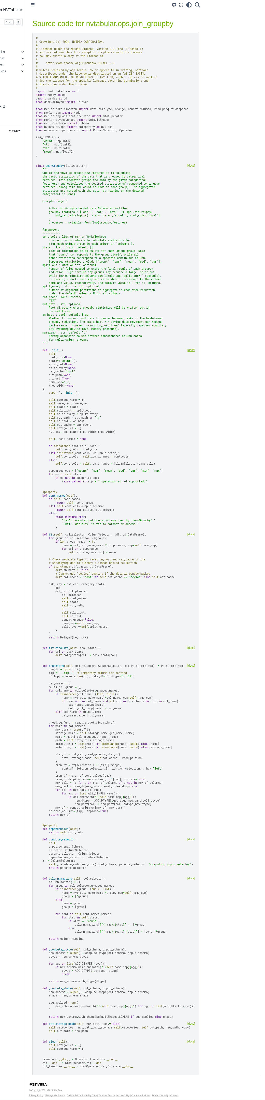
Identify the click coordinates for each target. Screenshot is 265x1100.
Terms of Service (134, 1095)
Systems (10, 93)
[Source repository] (179, 5)
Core (8, 100)
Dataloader (12, 112)
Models (10, 87)
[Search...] (29, 22)
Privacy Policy (63, 1095)
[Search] (202, 5)
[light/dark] (194, 5)
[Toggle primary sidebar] (59, 5)
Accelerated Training (18, 51)
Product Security (187, 1095)
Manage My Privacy (82, 1095)
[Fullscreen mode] (186, 5)
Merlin (9, 119)
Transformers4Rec (17, 106)
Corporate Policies (167, 1095)
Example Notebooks (18, 58)
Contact (201, 1095)
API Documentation (17, 64)
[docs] (196, 165)
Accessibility (150, 1095)
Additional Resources (19, 71)
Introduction (12, 39)
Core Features (14, 45)
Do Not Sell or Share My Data (109, 1095)
